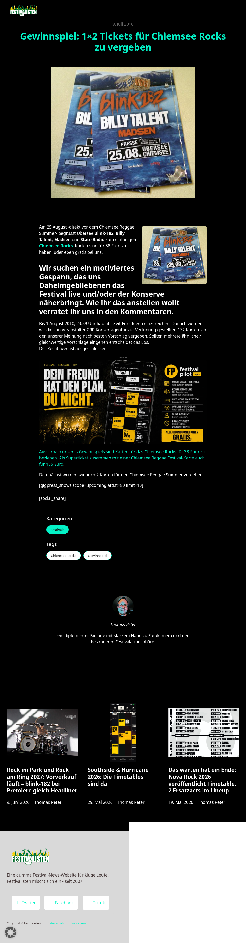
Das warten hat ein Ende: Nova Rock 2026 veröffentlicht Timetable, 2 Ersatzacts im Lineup (202, 780)
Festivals (57, 529)
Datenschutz (56, 923)
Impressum (78, 923)
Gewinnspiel (97, 555)
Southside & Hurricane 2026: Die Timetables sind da (118, 776)
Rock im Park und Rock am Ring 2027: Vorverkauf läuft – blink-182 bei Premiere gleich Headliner (42, 780)
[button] (10, 932)
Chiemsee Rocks (63, 555)
